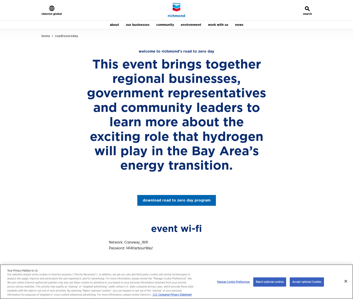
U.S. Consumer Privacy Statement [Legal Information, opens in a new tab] (172, 294)
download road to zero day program (176, 200)
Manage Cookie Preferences (233, 281)
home (45, 36)
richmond (176, 16)
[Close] (346, 281)
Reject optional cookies (270, 281)
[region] (176, 281)
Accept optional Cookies (306, 281)
